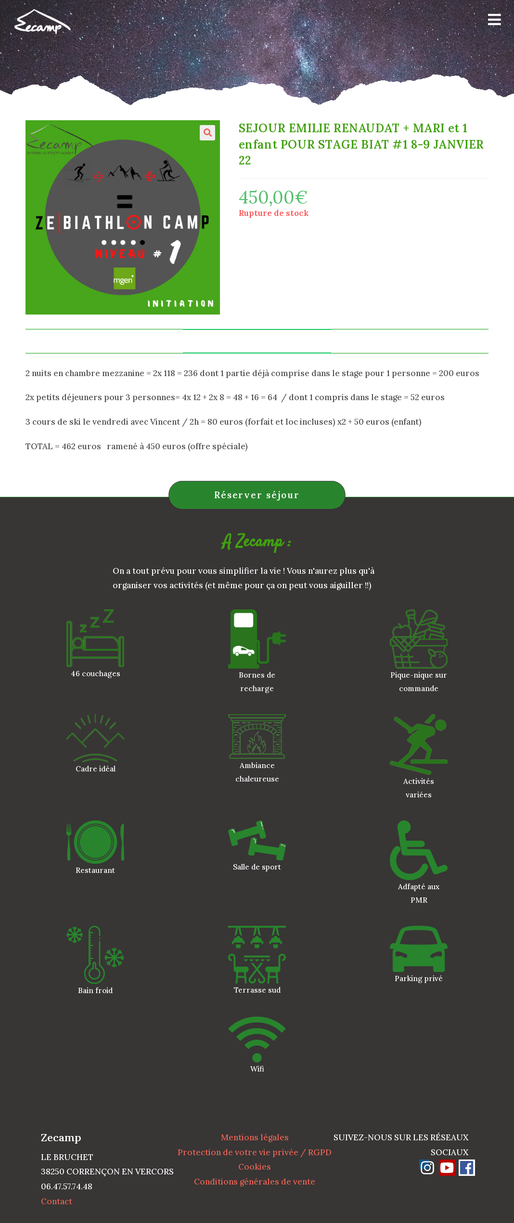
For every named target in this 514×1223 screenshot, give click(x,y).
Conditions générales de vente (254, 1181)
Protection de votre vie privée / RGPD (255, 1152)
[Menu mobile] (491, 21)
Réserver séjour (257, 495)
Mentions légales (255, 1137)
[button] (207, 132)
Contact (56, 1201)
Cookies (254, 1166)
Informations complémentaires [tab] (257, 341)
